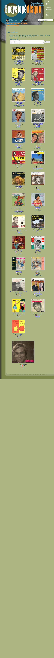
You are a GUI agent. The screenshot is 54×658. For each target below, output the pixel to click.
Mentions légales (28, 374)
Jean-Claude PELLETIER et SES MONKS (19, 208)
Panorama (18, 316)
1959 (20, 125)
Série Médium (20, 211)
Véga (19, 232)
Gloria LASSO (38, 165)
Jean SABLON (38, 102)
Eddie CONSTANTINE (38, 61)
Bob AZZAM (18, 271)
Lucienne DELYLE (19, 61)
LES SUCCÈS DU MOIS (18, 313)
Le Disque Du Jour (17, 188)
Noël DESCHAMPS (38, 313)
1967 (40, 315)
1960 (20, 146)
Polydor (18, 126)
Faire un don (36, 374)
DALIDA (38, 250)
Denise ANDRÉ (18, 82)
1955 (20, 62)
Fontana (38, 126)
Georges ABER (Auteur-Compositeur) (18, 229)
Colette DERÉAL (18, 124)
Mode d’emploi (48, 4)
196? (39, 145)
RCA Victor (37, 316)
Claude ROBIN (38, 186)
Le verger (17, 337)
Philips (18, 84)
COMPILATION (18, 186)
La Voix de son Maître (38, 104)
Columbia (34, 63)
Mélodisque (27, 377)
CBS (21, 337)
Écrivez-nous (43, 374)
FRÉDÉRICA (38, 82)
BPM (23, 188)
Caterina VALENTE (38, 229)
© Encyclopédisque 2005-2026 (16, 374)
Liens (47, 12)
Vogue (37, 189)
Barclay (37, 253)
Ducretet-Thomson (38, 209)
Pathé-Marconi (20, 63)
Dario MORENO (18, 145)
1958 (38, 103)
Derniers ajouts (42, 21)
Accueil (47, 1)
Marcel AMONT (18, 334)
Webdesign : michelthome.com (16, 377)
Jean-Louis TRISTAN (38, 124)
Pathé (15, 63)
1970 (20, 335)
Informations (49, 9)
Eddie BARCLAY (38, 293)
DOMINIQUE (38, 207)
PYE (17, 295)
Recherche (48, 7)
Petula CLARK (19, 292)
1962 (20, 314)
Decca (37, 231)
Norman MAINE (37, 144)
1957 (19, 83)
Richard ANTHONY (18, 250)
